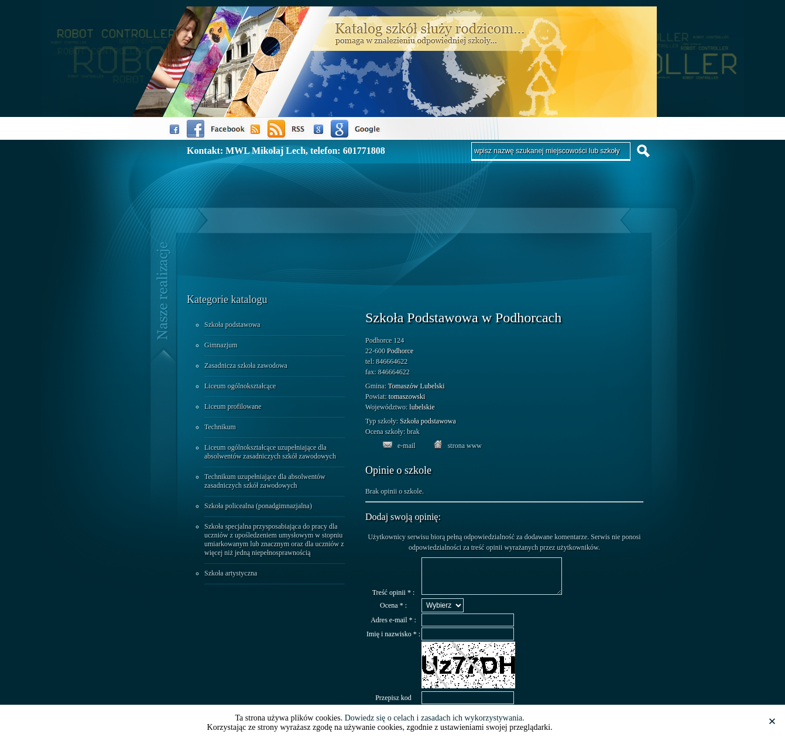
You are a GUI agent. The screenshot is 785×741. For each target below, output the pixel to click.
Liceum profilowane (233, 406)
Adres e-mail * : (393, 627)
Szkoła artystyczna (230, 573)
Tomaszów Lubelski (416, 386)
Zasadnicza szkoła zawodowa (245, 365)
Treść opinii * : (393, 599)
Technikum (220, 427)
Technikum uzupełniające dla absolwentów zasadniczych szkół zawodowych (264, 481)
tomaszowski (407, 396)
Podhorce (400, 351)
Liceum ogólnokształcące (240, 386)
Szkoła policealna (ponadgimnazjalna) (258, 506)
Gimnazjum (221, 345)
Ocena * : (393, 612)
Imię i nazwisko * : (393, 641)
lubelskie (421, 407)
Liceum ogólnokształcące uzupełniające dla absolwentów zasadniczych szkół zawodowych (270, 451)
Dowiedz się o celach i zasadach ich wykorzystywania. (435, 718)
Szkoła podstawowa (232, 324)
